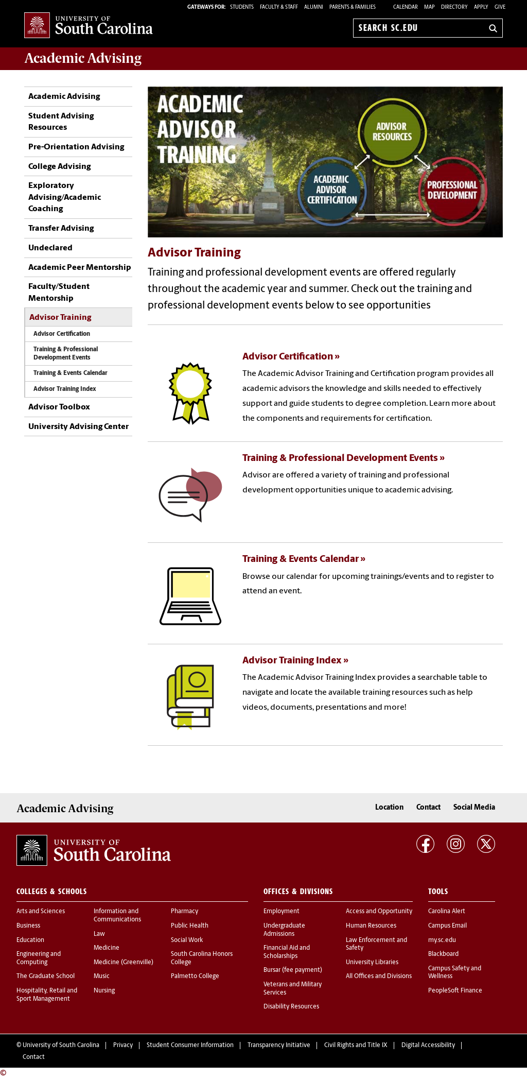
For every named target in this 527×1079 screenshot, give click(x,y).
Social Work (187, 940)
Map (429, 7)
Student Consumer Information (190, 1045)
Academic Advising (64, 97)
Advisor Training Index (64, 389)
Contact (428, 808)
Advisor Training (60, 318)
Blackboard (443, 954)
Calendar (405, 7)
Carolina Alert (446, 912)
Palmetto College (195, 976)
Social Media (474, 808)
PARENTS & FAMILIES (352, 7)
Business (28, 926)
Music (102, 976)
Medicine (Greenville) (123, 963)
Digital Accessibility (428, 1045)
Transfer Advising (61, 229)
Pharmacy (184, 912)
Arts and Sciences (40, 912)
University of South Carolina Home (88, 26)
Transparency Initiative (279, 1045)
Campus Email (447, 926)
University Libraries (372, 963)
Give (500, 7)
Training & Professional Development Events (65, 354)
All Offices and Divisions (379, 976)
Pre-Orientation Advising (77, 147)
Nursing (104, 991)
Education (30, 940)
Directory (454, 7)
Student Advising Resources (61, 122)
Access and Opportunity (379, 912)
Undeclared (50, 248)
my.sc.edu (442, 940)
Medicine (106, 948)
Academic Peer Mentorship (79, 268)
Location (389, 808)
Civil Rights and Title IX (356, 1045)
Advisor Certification (61, 334)
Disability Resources (291, 1007)
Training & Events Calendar (70, 373)
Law (99, 934)
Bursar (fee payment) (293, 970)
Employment (282, 912)
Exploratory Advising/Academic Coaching (64, 197)
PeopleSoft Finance (455, 991)
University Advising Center (78, 427)
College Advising (59, 167)
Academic (83, 58)
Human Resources (371, 926)
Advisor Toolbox (59, 407)
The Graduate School (45, 976)
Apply (481, 7)
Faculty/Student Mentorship (59, 292)
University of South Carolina (61, 1045)
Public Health (189, 926)
